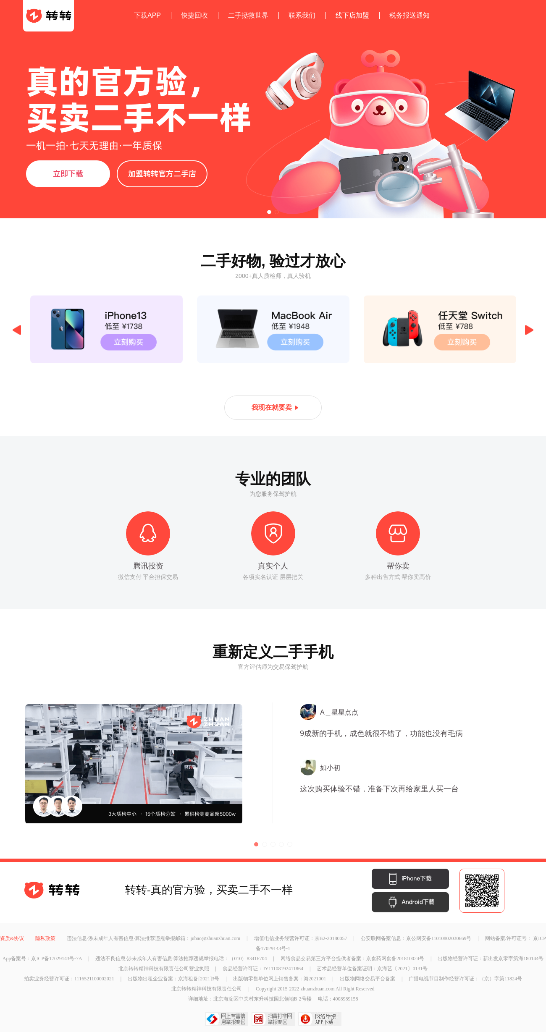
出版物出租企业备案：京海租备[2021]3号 (174, 979)
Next (529, 330)
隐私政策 (46, 938)
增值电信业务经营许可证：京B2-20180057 (301, 938)
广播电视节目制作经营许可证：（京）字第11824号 (465, 979)
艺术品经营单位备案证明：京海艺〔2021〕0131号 (372, 969)
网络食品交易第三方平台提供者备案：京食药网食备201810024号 (353, 958)
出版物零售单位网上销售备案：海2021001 (280, 979)
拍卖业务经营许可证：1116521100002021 (70, 979)
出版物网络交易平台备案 (368, 979)
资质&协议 (12, 938)
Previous (17, 330)
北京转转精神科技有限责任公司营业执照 (164, 969)
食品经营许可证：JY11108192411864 (263, 969)
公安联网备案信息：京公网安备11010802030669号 (417, 938)
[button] (269, 212)
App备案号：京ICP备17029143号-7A (43, 958)
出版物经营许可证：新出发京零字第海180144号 (490, 958)
